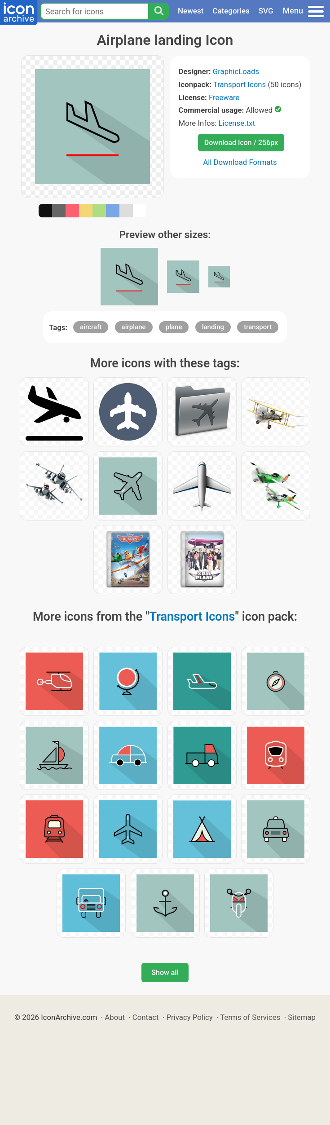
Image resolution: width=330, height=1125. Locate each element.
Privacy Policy (189, 1017)
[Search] (158, 11)
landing (213, 327)
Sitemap (302, 1017)
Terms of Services (250, 1017)
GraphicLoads (236, 71)
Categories (231, 10)
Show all (164, 972)
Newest (190, 10)
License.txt (237, 123)
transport (258, 327)
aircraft (90, 327)
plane (174, 327)
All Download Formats (240, 162)
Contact (145, 1017)
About (115, 1017)
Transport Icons (239, 84)
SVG (266, 10)
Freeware (224, 97)
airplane (134, 327)
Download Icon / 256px (241, 142)
